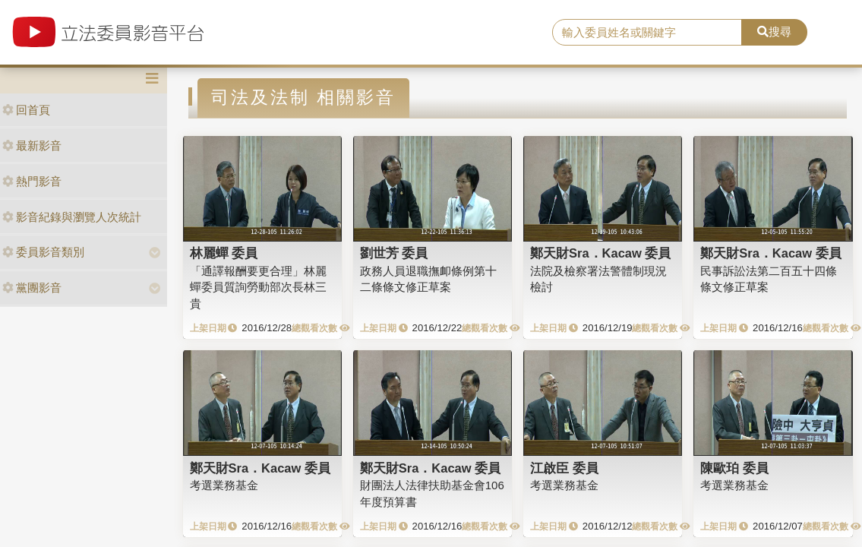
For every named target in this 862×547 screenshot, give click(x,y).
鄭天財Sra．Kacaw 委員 (600, 253)
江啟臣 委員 (564, 468)
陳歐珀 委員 (734, 468)
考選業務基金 (224, 485)
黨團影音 (32, 287)
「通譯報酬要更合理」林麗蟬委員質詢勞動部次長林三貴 (258, 287)
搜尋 (774, 31)
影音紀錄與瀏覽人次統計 (71, 216)
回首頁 (26, 109)
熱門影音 (32, 181)
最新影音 (32, 145)
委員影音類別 (43, 251)
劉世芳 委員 (394, 253)
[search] (647, 32)
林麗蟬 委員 (224, 253)
